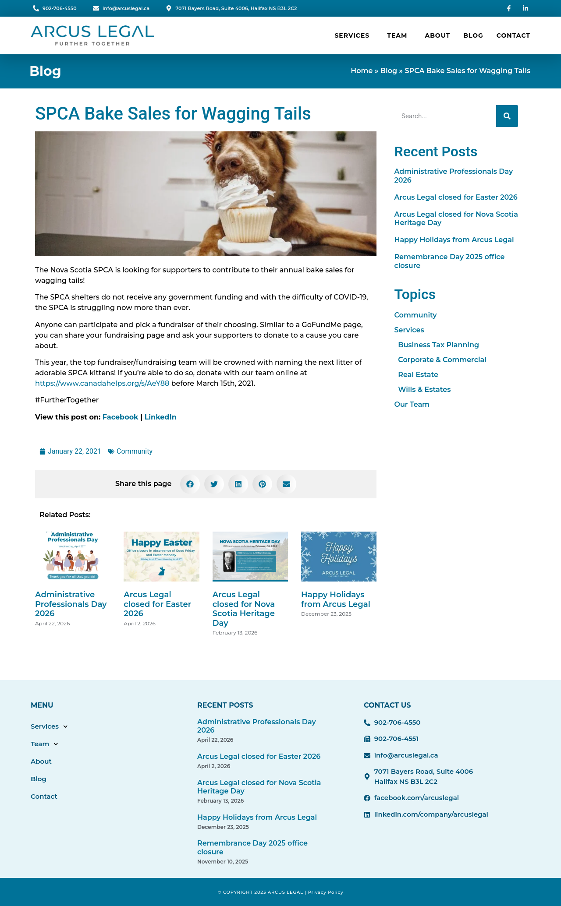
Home (362, 71)
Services (354, 35)
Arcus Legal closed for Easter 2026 (157, 604)
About (437, 35)
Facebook (120, 417)
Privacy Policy (326, 892)
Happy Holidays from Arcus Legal (335, 599)
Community (135, 451)
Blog (473, 35)
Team (399, 35)
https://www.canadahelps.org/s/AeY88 (102, 383)
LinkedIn (161, 417)
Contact (513, 35)
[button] (190, 484)
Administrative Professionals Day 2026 (71, 604)
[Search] (507, 116)
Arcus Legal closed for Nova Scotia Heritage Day (244, 609)
